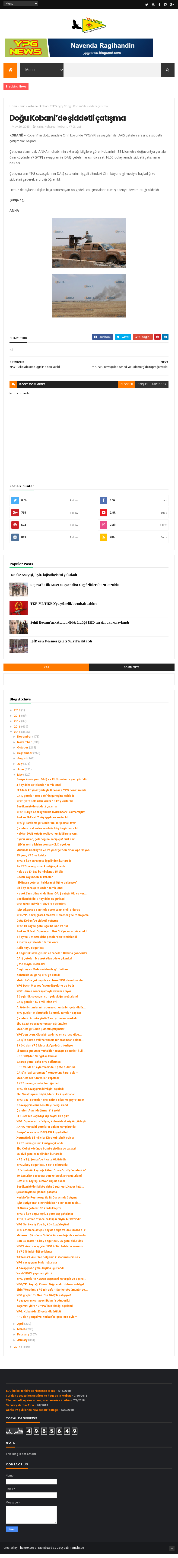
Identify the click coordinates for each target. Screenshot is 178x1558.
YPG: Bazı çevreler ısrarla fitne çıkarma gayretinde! (50, 1103)
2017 (17, 725)
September (25, 756)
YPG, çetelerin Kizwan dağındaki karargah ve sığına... (51, 1282)
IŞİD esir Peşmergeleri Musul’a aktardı (61, 645)
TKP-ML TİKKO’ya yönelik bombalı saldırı (63, 608)
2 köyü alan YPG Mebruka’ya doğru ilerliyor (44, 1049)
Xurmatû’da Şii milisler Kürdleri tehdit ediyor (45, 1141)
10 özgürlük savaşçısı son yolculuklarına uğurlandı (49, 1179)
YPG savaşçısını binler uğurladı (36, 1266)
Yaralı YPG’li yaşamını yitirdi (34, 1277)
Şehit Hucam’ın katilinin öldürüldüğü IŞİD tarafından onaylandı (79, 626)
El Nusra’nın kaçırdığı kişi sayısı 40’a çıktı (42, 1119)
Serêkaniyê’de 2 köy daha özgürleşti (40, 902)
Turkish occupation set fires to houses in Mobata (38, 1399)
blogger (127, 388)
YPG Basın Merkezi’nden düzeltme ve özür (45, 989)
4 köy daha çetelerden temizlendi (38, 788)
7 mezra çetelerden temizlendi (37, 946)
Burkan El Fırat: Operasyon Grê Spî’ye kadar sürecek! (51, 935)
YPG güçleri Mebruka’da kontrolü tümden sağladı (48, 1016)
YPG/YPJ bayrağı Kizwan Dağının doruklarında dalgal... (51, 1288)
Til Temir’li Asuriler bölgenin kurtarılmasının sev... (49, 1261)
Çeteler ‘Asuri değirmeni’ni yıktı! (38, 1114)
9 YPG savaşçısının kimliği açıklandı (39, 1147)
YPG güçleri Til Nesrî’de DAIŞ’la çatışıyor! (43, 1299)
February (23, 1338)
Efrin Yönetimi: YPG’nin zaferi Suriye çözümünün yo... (52, 1293)
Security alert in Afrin (20, 1409)
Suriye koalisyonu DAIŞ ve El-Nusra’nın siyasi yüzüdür (52, 783)
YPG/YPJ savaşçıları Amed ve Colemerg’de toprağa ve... (54, 919)
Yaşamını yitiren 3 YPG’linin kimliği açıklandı (44, 1310)
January (22, 1344)
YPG (54, 108)
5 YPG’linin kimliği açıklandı (34, 1255)
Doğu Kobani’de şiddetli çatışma (37, 924)
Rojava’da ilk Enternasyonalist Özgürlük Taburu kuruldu (74, 589)
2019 (17, 714)
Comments (132, 671)
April (20, 1327)
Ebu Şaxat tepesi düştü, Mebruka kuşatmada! (45, 1098)
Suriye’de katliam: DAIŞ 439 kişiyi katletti (42, 1136)
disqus (142, 388)
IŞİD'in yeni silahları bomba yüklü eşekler (43, 848)
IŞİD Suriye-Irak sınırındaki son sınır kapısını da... (48, 1206)
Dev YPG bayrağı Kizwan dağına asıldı (40, 1185)
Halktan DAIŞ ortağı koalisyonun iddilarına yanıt (46, 837)
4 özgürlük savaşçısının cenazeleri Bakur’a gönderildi (51, 957)
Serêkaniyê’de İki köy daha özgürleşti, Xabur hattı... (50, 1190)
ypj (61, 108)
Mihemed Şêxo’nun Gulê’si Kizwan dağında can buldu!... (52, 1239)
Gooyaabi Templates (70, 1551)
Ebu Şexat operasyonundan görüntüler (41, 1027)
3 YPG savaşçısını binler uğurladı (37, 1087)
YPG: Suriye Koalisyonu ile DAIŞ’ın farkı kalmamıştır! (50, 816)
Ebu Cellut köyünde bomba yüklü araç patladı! (46, 1152)
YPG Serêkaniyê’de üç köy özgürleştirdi (42, 1228)
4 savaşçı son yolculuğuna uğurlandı (40, 1271)
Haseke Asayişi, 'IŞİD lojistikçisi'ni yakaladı (43, 579)
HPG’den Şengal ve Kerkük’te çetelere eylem (46, 1320)
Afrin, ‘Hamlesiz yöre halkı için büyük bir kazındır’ (48, 1223)
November (24, 746)
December (24, 740)
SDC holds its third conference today (30, 1394)
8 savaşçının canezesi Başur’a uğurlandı (42, 1109)
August (22, 762)
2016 (17, 730)
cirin (22, 108)
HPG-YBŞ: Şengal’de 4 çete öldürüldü (41, 1163)
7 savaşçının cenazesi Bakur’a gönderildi (43, 1304)
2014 (17, 1350)
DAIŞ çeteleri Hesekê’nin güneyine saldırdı (45, 799)
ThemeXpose (27, 1551)
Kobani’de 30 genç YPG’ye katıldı (38, 978)
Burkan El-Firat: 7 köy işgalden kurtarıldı (42, 821)
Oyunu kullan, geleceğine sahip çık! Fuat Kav (45, 843)
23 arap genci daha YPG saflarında (38, 1065)
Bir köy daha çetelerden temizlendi (39, 892)
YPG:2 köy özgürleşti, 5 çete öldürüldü (41, 1168)
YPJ (46, 671)
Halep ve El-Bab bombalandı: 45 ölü (39, 875)
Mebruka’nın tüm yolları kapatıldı (37, 1082)
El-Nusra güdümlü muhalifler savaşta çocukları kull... (50, 1054)
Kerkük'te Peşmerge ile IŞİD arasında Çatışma (46, 1201)
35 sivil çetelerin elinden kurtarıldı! (39, 1158)
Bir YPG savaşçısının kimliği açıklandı (40, 870)
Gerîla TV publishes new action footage (32, 1413)
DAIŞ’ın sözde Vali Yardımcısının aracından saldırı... (50, 1044)
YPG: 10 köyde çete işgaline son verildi (42, 930)
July (20, 767)
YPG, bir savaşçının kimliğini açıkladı (40, 1093)
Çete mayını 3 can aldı (30, 968)
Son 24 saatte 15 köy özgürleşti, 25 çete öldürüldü (49, 1244)
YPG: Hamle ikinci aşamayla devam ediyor (43, 995)
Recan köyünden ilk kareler (34, 881)
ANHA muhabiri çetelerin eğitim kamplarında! (46, 1130)
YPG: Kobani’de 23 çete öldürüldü (38, 1315)
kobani (44, 108)
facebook (159, 388)
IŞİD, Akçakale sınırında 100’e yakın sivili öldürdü (48, 913)
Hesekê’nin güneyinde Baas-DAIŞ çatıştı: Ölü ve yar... (51, 897)
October (23, 751)
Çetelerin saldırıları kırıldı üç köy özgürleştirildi (47, 832)
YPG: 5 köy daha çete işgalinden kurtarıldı (43, 864)
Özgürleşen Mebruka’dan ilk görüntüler (42, 973)
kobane (33, 108)
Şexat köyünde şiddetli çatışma (36, 1196)
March (21, 1333)
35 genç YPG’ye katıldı (31, 859)
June (21, 773)
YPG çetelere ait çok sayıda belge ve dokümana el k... (52, 1234)
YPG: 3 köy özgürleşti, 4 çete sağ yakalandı (44, 1217)
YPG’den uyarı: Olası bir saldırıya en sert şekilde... (49, 1038)
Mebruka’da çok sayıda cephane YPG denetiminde (49, 984)
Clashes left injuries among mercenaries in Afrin (38, 1404)
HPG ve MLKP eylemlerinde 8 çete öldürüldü (46, 1071)
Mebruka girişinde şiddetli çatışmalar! (40, 1033)
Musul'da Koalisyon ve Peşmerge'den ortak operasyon (52, 853)
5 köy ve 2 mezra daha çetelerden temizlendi (46, 941)
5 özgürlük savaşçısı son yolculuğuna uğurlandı (47, 1000)
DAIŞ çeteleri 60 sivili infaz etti (36, 1005)
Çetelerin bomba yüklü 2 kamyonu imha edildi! (46, 1022)
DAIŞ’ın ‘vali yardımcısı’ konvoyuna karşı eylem (47, 1076)
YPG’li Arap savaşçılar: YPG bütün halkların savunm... (51, 1250)
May (20, 778)
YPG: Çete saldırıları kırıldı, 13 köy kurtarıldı (44, 805)
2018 (17, 719)
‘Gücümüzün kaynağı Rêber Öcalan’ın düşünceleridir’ (51, 1174)
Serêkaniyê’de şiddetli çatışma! (36, 810)
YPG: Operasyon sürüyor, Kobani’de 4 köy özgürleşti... (52, 1125)
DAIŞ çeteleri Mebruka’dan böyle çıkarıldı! (44, 962)
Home (14, 108)
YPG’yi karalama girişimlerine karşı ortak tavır (46, 826)
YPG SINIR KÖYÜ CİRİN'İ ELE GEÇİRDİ (41, 908)
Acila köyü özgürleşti (30, 951)
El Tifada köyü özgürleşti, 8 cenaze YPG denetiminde (51, 794)
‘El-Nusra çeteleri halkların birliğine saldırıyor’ (46, 886)
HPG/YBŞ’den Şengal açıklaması (37, 1060)
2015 (17, 736)
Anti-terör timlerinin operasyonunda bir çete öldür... (51, 1011)
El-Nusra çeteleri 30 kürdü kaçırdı (38, 1212)
